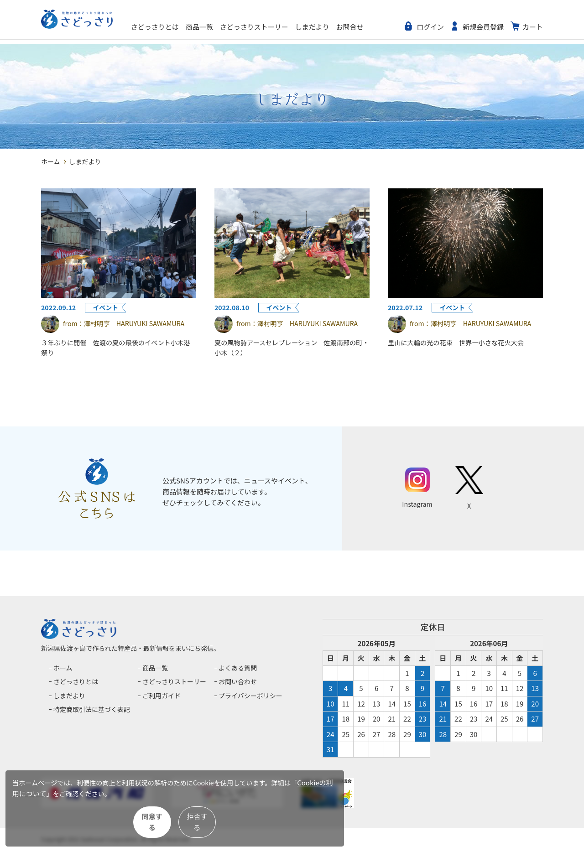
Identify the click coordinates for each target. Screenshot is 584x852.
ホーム (50, 161)
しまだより (343, 26)
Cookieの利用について (58, 801)
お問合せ (381, 26)
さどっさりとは (186, 26)
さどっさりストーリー (285, 26)
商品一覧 (230, 26)
